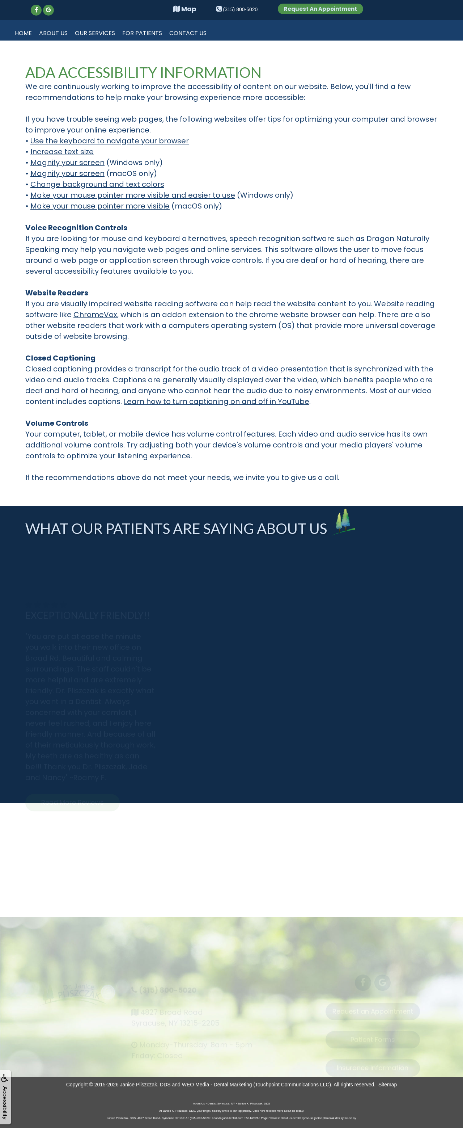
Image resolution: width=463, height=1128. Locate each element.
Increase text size (62, 152)
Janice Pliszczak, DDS (145, 1084)
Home (23, 33)
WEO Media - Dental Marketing (217, 1084)
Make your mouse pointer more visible (100, 206)
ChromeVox (95, 315)
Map (184, 8)
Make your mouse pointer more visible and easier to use (132, 195)
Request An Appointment (320, 9)
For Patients (142, 33)
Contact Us (188, 33)
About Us (53, 33)
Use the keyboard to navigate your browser (109, 141)
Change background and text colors (97, 184)
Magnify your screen (67, 162)
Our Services (95, 33)
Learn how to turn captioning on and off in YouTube (216, 401)
